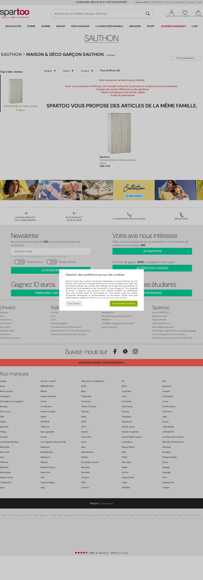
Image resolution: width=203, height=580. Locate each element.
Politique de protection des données (111, 298)
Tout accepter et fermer (123, 303)
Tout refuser (74, 303)
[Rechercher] (147, 13)
